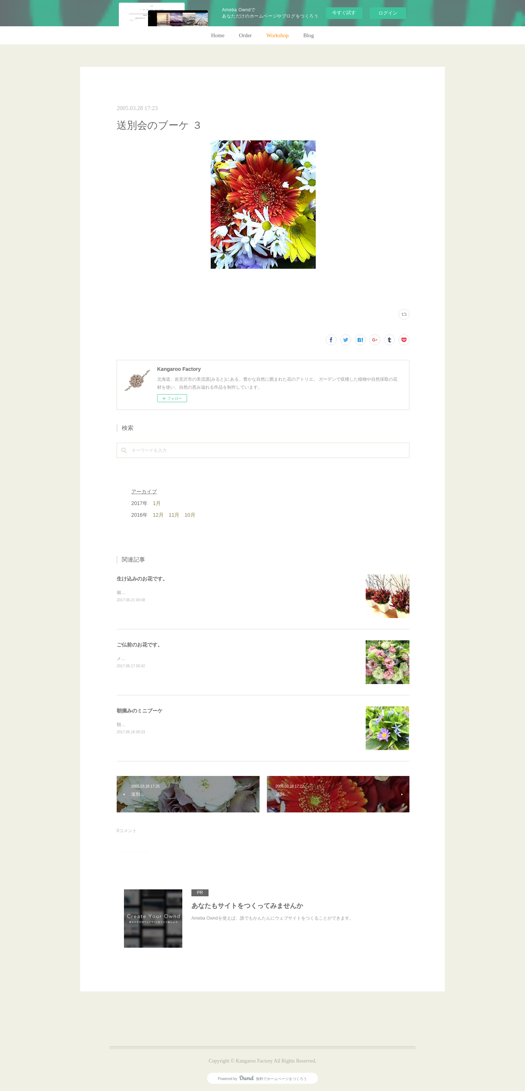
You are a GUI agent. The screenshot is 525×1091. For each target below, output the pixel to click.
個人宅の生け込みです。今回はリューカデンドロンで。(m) (175, 592)
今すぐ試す (344, 12)
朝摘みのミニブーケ (140, 711)
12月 (158, 515)
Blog (308, 35)
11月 (174, 515)
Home (218, 35)
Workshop (278, 35)
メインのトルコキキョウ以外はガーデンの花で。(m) (168, 658)
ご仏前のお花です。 (140, 645)
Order (245, 35)
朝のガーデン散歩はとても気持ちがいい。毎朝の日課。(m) (175, 724)
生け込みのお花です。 (142, 579)
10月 (189, 515)
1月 (157, 503)
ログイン (387, 13)
